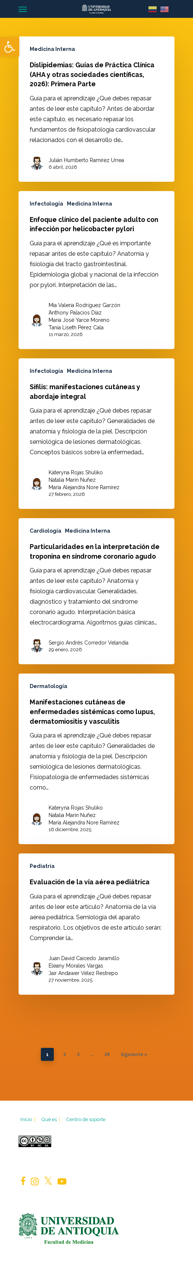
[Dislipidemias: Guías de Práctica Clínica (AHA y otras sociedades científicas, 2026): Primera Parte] (96, 109)
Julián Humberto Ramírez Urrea (86, 160)
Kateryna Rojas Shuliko (76, 472)
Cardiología (45, 531)
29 (106, 1054)
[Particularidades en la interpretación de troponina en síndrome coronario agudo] (96, 591)
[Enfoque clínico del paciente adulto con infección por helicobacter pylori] (96, 270)
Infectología (46, 204)
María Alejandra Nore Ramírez (84, 487)
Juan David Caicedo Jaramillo (84, 958)
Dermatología (48, 686)
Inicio (28, 1119)
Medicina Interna (52, 49)
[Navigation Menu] (23, 9)
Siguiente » (134, 1054)
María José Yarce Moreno (79, 320)
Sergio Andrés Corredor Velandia (88, 643)
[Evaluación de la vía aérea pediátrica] (96, 924)
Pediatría (42, 866)
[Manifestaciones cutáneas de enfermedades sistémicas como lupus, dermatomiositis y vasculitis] (96, 759)
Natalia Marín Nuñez (72, 480)
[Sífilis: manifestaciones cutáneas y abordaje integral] (96, 433)
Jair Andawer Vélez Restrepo (83, 973)
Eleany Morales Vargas (76, 966)
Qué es (51, 1119)
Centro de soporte (85, 1119)
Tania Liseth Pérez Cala (76, 327)
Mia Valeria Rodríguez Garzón (84, 305)
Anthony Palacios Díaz (75, 313)
